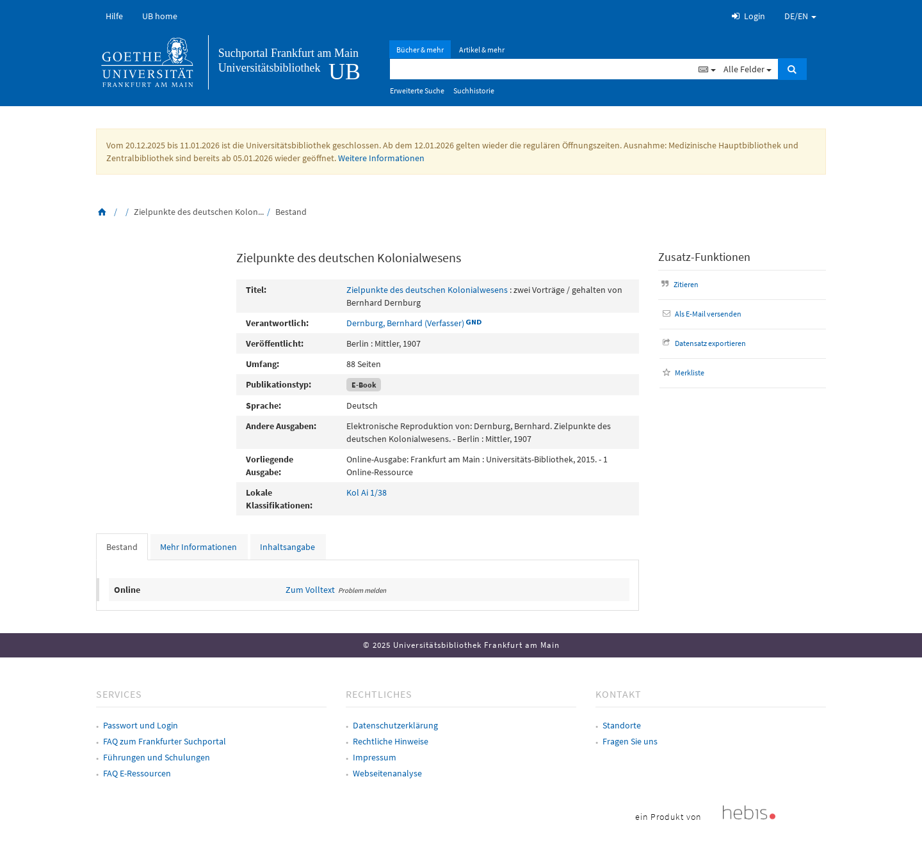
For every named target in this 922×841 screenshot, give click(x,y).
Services (119, 694)
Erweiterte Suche (417, 90)
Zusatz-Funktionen (704, 256)
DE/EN (800, 16)
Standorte (622, 725)
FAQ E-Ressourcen (137, 773)
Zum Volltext (310, 589)
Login (747, 16)
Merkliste (682, 372)
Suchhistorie (473, 90)
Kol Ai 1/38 (366, 492)
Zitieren (678, 284)
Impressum (374, 757)
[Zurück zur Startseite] (102, 211)
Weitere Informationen (381, 158)
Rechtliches (379, 694)
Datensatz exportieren (703, 343)
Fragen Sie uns (630, 741)
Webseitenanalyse (387, 773)
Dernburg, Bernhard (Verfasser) (405, 323)
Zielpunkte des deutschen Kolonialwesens (427, 289)
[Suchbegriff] (542, 69)
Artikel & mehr (482, 49)
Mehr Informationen (198, 547)
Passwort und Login (140, 725)
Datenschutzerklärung (395, 725)
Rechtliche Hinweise (390, 741)
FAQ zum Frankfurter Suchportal (164, 741)
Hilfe (114, 16)
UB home (159, 16)
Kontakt (618, 694)
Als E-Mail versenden (700, 313)
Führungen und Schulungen (156, 757)
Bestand (122, 547)
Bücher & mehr (420, 49)
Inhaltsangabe (287, 547)
